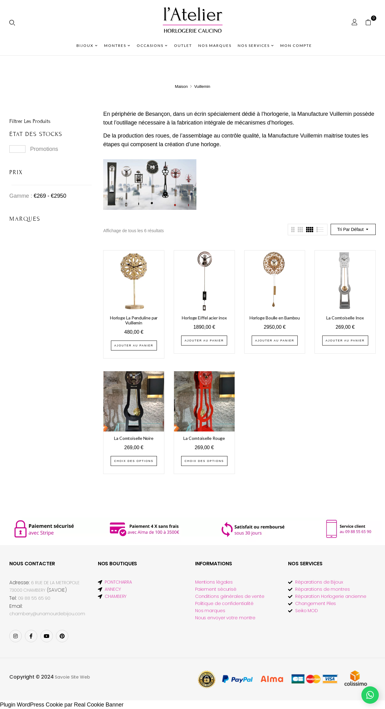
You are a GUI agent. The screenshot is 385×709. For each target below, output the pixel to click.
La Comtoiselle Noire (134, 438)
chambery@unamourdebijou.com (47, 614)
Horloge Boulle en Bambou (275, 317)
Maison (181, 86)
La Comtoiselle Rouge (204, 438)
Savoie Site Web (72, 677)
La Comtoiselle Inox (345, 317)
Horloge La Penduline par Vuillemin (134, 320)
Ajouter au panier (134, 345)
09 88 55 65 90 (34, 598)
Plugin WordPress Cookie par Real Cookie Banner (61, 705)
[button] (370, 22)
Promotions (44, 149)
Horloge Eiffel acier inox (204, 317)
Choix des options (134, 461)
